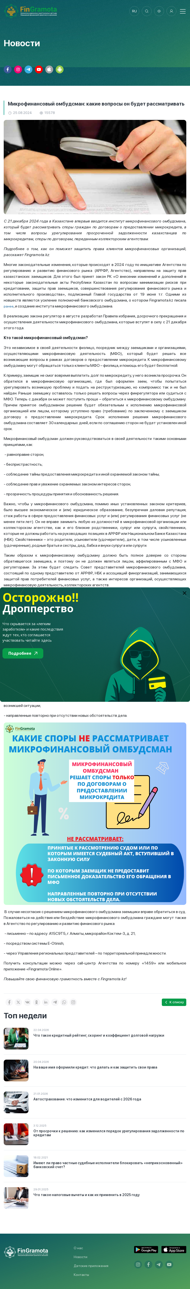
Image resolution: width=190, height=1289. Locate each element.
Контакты (81, 1275)
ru (134, 11)
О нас (78, 1248)
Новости (80, 1257)
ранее (9, 306)
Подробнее (22, 653)
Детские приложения (91, 1266)
